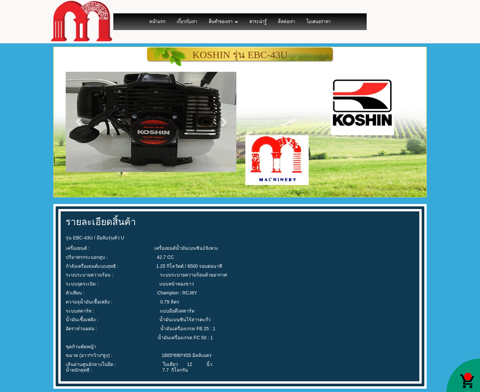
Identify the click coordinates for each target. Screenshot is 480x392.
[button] (78, 122)
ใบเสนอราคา (319, 21)
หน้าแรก (157, 21)
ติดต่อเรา (286, 21)
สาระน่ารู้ (258, 21)
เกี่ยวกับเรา (187, 21)
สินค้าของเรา (223, 21)
